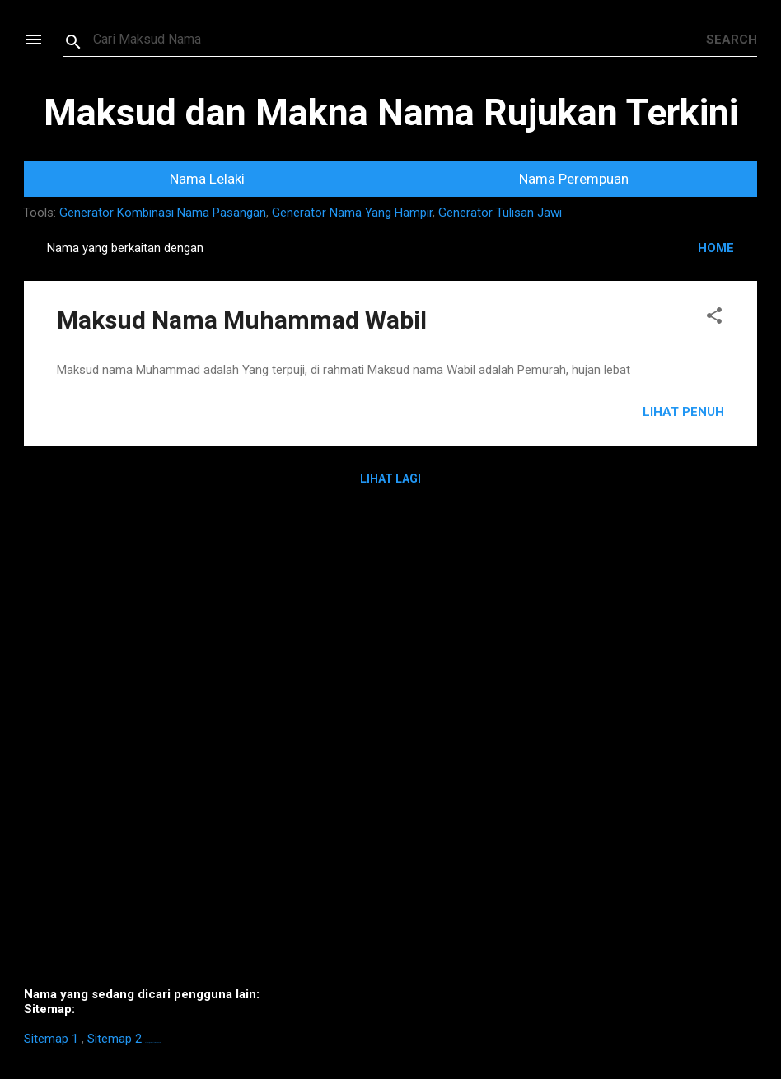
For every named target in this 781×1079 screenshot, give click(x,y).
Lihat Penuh (683, 411)
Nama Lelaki (207, 178)
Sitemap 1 (51, 1038)
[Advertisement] (390, 749)
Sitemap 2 (114, 1038)
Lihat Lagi (390, 478)
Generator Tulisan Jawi (500, 212)
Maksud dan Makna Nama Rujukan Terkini (391, 112)
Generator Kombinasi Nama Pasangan (162, 212)
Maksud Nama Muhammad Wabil (242, 320)
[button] (714, 318)
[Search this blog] (399, 39)
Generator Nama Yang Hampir (352, 212)
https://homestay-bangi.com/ (153, 1042)
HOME (716, 248)
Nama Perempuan (574, 178)
